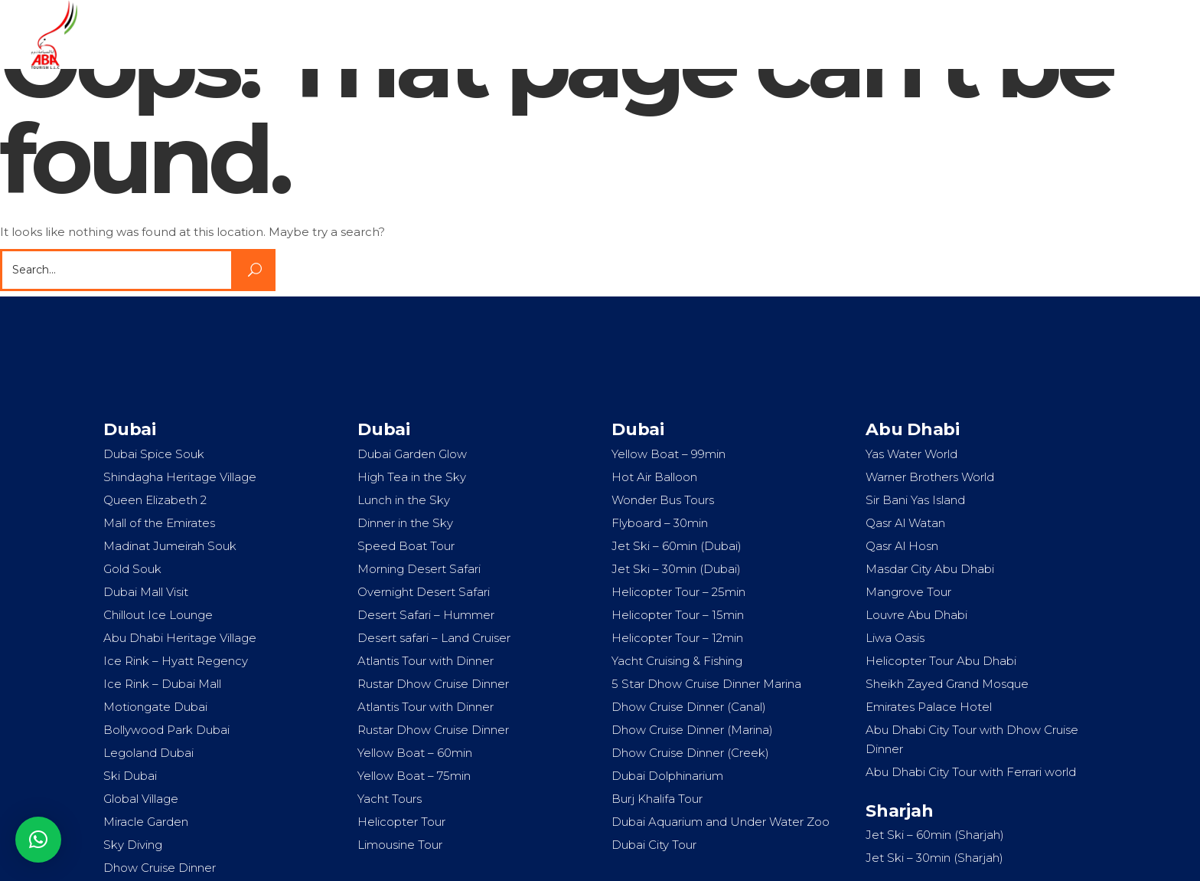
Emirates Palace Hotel (929, 706)
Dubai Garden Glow (412, 454)
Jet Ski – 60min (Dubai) (676, 546)
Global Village (140, 798)
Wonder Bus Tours (662, 500)
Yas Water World (911, 454)
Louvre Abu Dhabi (916, 615)
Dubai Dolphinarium (667, 775)
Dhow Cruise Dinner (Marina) (692, 729)
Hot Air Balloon (654, 477)
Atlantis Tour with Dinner (425, 660)
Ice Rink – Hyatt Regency (175, 660)
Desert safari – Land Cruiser (433, 637)
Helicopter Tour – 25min (678, 592)
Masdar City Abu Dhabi (930, 569)
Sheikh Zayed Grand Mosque (947, 683)
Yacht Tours (389, 798)
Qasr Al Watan (905, 523)
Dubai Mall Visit (145, 592)
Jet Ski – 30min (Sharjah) (934, 857)
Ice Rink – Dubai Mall (162, 683)
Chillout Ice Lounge (158, 615)
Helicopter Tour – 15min (677, 615)
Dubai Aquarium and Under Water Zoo (720, 821)
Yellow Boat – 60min (414, 752)
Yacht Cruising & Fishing (676, 660)
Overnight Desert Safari (423, 592)
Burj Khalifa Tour (657, 798)
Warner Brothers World (930, 477)
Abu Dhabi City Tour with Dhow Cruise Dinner (972, 739)
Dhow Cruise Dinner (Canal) (688, 706)
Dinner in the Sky (405, 523)
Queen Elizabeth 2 (155, 500)
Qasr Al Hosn (902, 546)
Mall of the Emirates (159, 523)
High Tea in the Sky (411, 477)
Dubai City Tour (653, 844)
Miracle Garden (145, 821)
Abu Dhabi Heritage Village (179, 637)
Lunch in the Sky (403, 500)
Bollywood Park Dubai (166, 729)
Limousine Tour (399, 844)
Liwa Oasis (895, 637)
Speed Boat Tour (406, 546)
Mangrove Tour (908, 592)
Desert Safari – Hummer (425, 615)
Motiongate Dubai (155, 706)
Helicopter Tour (401, 821)
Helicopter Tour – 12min (677, 637)
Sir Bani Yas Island (915, 500)
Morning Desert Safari (419, 569)
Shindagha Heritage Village (179, 477)
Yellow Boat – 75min (414, 775)
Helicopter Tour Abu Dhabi (941, 660)
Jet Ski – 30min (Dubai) (676, 569)
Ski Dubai (130, 775)
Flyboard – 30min (659, 523)
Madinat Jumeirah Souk (169, 546)
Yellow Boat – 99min (668, 454)
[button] (38, 840)
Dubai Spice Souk (153, 454)
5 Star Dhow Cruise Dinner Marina (706, 683)
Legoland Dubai (148, 752)
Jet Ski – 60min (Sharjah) (935, 834)
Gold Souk (132, 569)
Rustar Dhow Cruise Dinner (433, 683)
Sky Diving (132, 844)
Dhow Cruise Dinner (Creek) (690, 752)
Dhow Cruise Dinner (159, 867)
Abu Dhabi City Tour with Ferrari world (971, 772)
